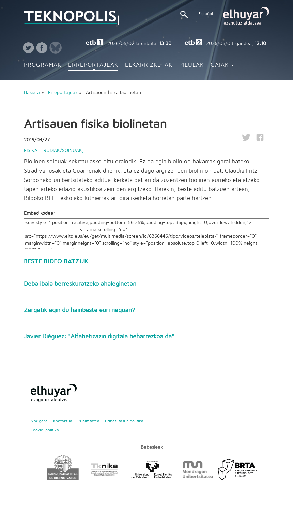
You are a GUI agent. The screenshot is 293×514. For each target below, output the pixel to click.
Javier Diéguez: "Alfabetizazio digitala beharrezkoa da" (99, 336)
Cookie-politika (45, 430)
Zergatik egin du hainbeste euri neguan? (79, 310)
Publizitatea (88, 421)
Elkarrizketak (148, 65)
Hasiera (32, 92)
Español (205, 14)
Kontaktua (62, 421)
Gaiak (222, 65)
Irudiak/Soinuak (62, 150)
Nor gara (39, 421)
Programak (42, 65)
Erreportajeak (93, 65)
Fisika (30, 150)
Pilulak (191, 65)
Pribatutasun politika (124, 421)
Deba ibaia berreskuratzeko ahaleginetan (80, 284)
